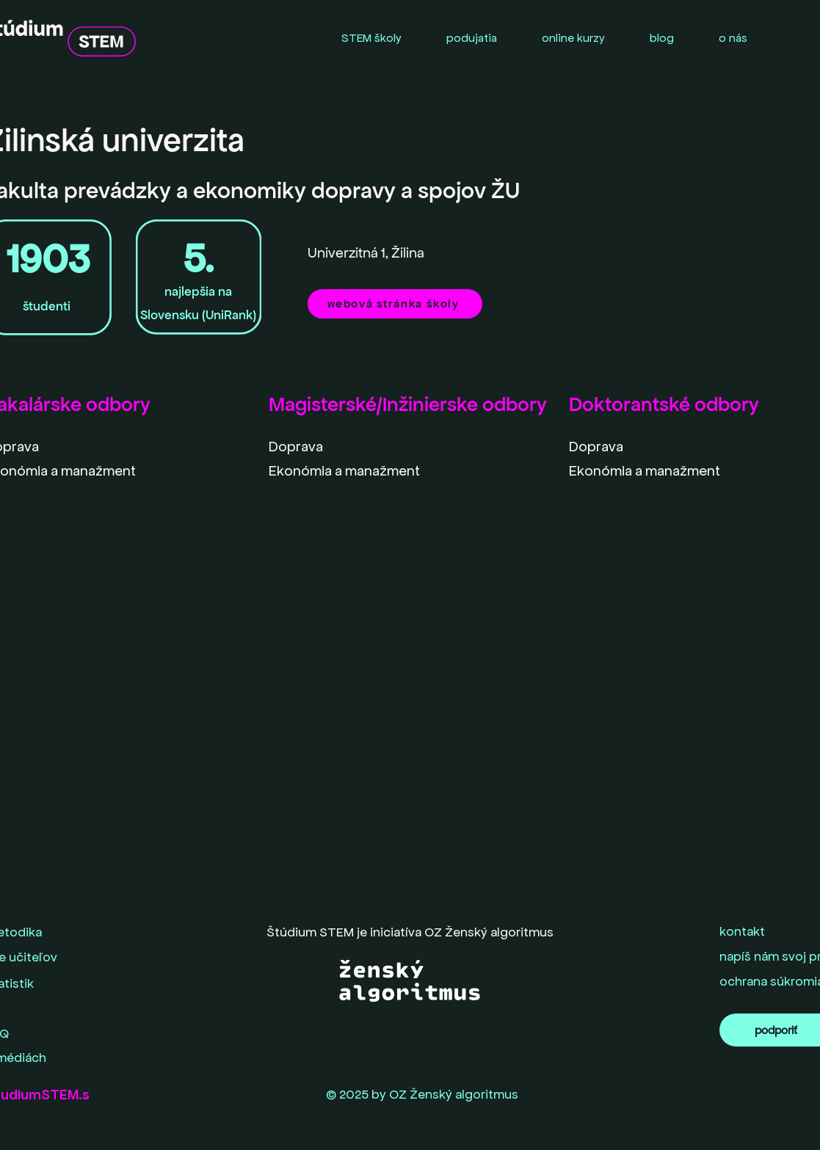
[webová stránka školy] (395, 304)
